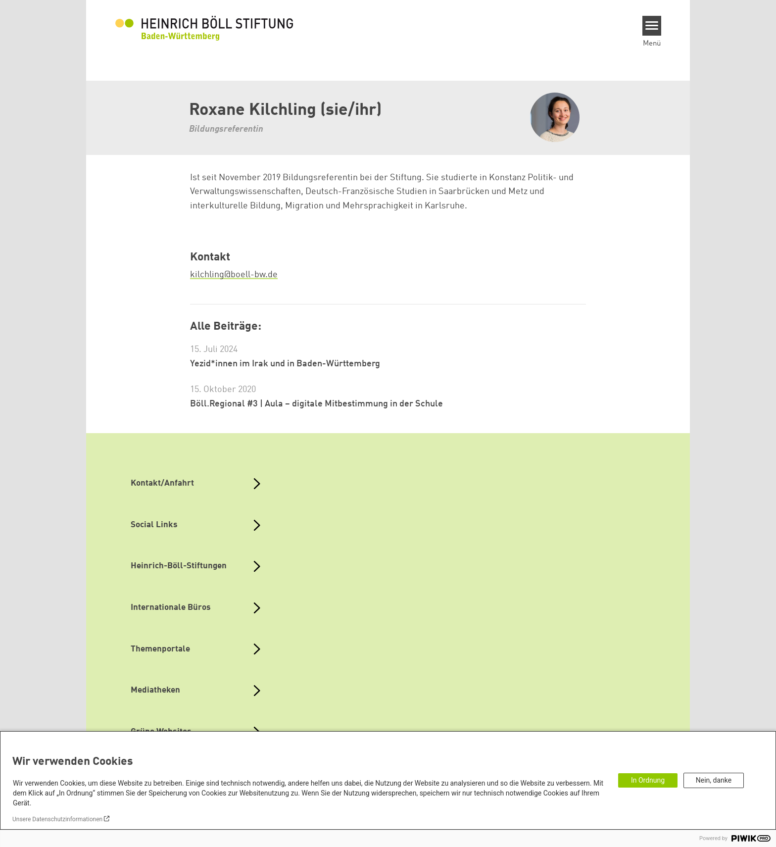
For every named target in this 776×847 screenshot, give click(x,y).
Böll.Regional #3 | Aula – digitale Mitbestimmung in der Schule (316, 403)
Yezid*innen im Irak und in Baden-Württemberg (285, 363)
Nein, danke (713, 780)
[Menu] (652, 26)
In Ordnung (648, 780)
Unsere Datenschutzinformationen (57, 819)
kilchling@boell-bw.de (234, 274)
